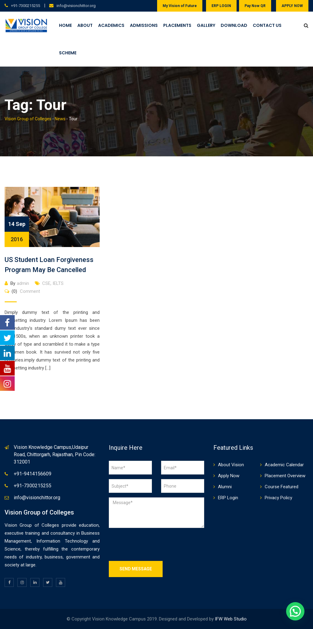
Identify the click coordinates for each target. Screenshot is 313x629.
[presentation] (155, 544)
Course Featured (281, 486)
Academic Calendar (284, 464)
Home (65, 25)
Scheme (67, 53)
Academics (111, 25)
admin (23, 283)
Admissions (144, 25)
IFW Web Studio (231, 619)
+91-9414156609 (32, 474)
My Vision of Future (180, 6)
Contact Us (267, 25)
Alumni (225, 486)
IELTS (58, 283)
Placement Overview (285, 475)
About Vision (231, 464)
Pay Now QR (255, 6)
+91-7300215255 (25, 5)
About (85, 25)
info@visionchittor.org (76, 5)
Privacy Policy (278, 497)
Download (234, 25)
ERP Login (228, 497)
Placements (177, 25)
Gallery (206, 25)
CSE (46, 283)
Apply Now (228, 475)
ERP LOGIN (221, 6)
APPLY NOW (292, 6)
